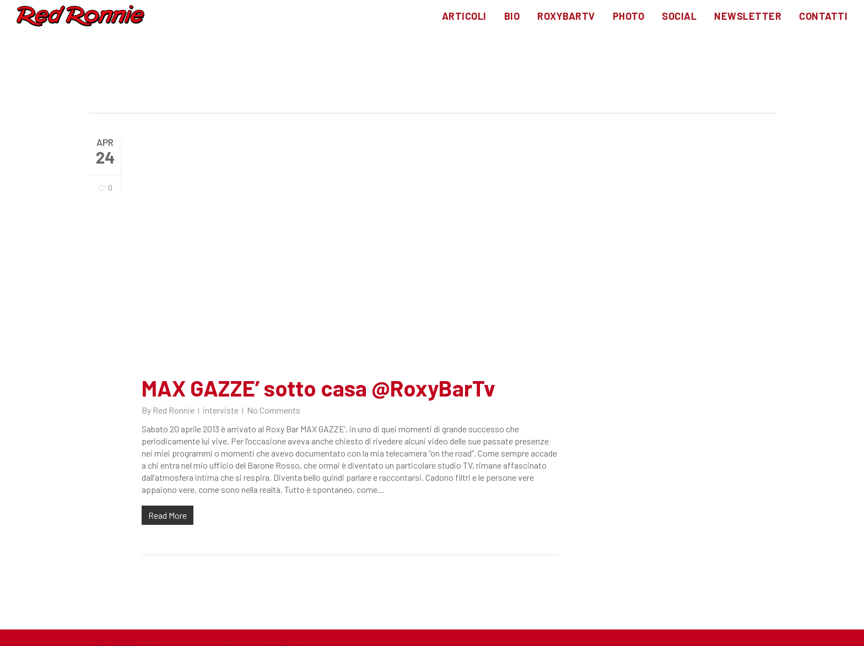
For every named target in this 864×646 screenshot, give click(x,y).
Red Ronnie (174, 410)
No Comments (273, 410)
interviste (221, 410)
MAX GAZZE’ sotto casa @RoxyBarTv (318, 387)
